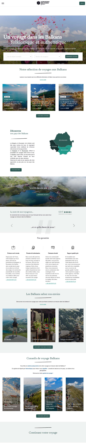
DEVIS (82, 3)
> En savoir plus (11, 279)
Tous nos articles (43, 416)
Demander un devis (43, 194)
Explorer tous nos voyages (43, 347)
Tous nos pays (16, 169)
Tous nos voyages (43, 115)
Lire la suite (43, 79)
